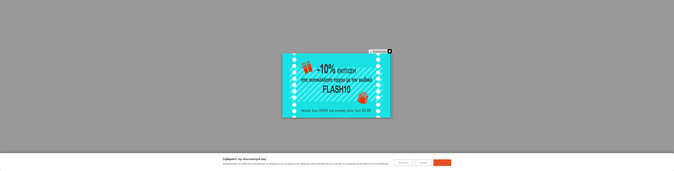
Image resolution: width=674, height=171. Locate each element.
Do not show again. (380, 52)
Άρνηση (423, 162)
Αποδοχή (442, 162)
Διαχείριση (403, 162)
